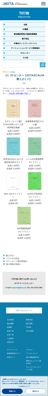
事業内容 (29, 320)
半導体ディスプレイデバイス (25, 43)
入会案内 (10, 338)
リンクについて (32, 353)
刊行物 (28, 327)
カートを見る (9, 72)
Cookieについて (25, 386)
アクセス (29, 350)
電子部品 (25, 39)
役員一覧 (10, 331)
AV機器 (25, 29)
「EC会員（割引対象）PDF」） (19, 93)
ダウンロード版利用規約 (16, 261)
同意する (12, 391)
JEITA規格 (30, 331)
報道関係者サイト (13, 353)
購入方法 (10, 255)
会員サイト (11, 357)
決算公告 (10, 342)
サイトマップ (12, 350)
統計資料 (29, 323)
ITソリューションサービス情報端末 (25, 48)
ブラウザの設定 (12, 258)
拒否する (35, 391)
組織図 (9, 327)
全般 (25, 25)
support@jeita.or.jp (18, 287)
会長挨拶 (10, 320)
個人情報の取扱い (13, 264)
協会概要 (10, 323)
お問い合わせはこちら (24, 310)
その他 (25, 58)
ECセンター (25, 53)
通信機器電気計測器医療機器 (25, 34)
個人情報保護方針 (32, 357)
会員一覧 (10, 335)
